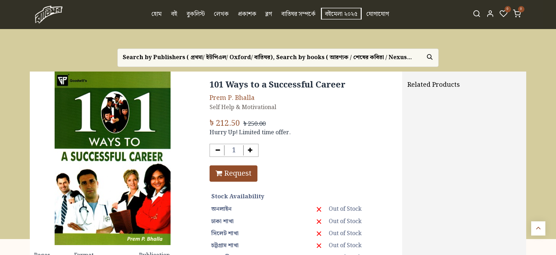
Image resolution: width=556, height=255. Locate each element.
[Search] (476, 14)
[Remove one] (218, 150)
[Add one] (250, 150)
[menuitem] (157, 14)
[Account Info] (490, 14)
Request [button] (233, 173)
